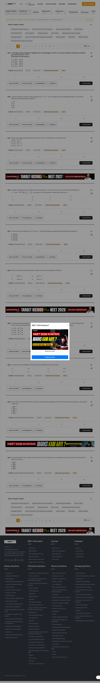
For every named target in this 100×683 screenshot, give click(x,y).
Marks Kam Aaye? (50, 351)
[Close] (67, 325)
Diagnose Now (50, 357)
